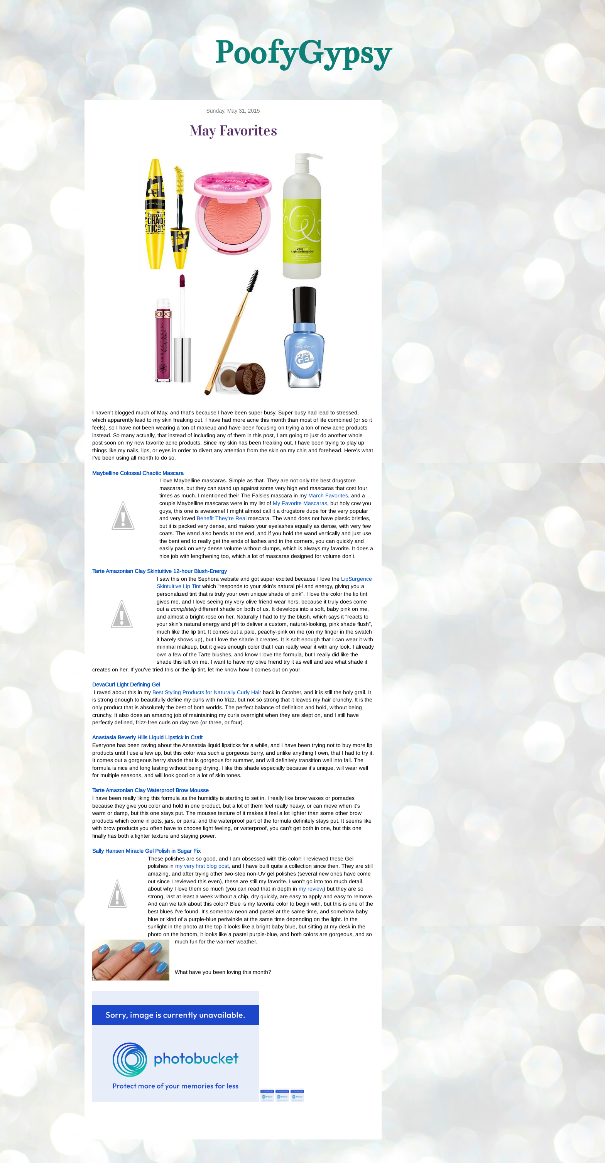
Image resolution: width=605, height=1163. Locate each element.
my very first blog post (202, 866)
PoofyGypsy (302, 52)
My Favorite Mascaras (300, 503)
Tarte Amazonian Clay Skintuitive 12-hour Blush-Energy (159, 571)
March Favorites (328, 495)
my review (311, 889)
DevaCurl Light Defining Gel (126, 684)
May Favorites (233, 130)
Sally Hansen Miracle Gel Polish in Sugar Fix (146, 851)
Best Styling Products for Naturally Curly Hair (206, 692)
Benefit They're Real (222, 518)
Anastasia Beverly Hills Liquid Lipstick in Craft (147, 737)
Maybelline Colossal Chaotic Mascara (138, 473)
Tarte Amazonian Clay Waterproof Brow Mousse (150, 790)
